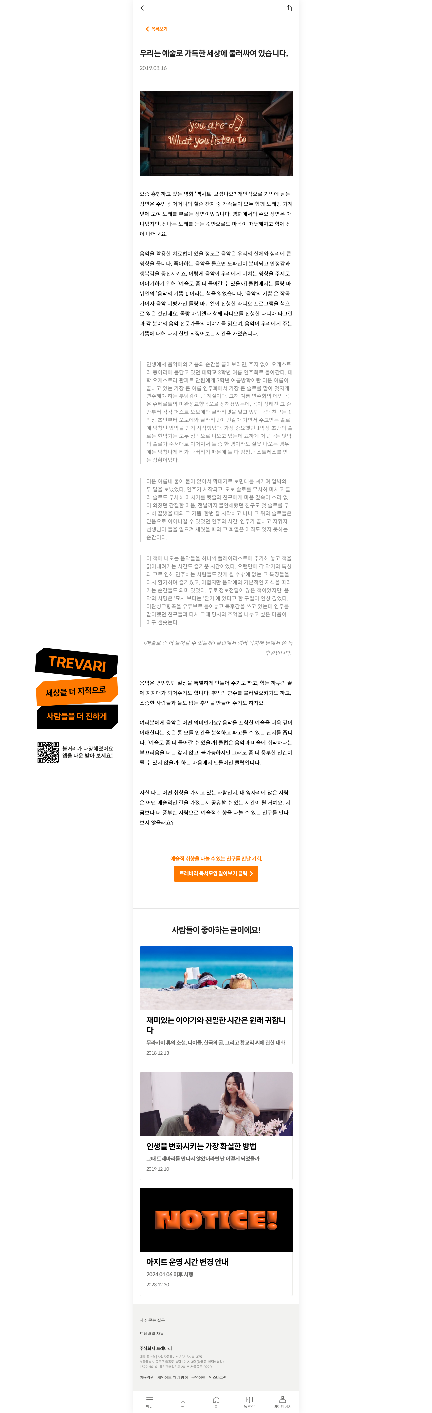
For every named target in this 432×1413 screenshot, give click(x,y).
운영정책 (198, 1377)
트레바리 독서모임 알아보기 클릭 (217, 874)
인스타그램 (218, 1377)
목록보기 (155, 29)
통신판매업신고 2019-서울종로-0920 (185, 1367)
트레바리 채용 (152, 1333)
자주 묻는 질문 (152, 1320)
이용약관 (147, 1377)
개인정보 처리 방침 (172, 1377)
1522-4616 (148, 1367)
